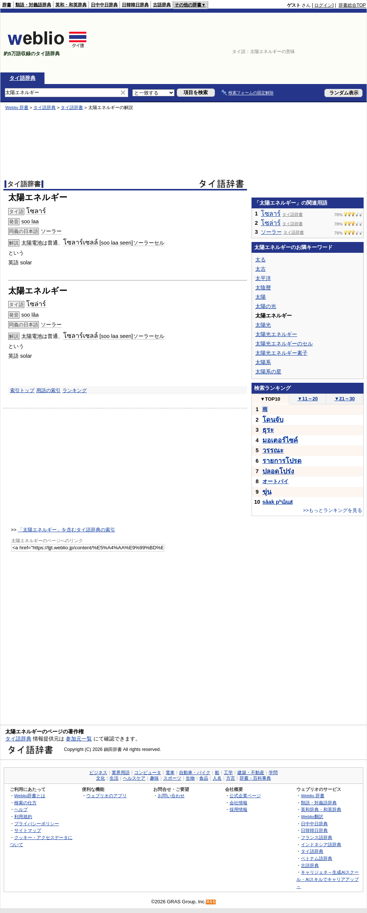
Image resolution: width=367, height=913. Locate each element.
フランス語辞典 (316, 837)
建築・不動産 (250, 772)
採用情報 (238, 809)
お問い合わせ (171, 795)
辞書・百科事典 (255, 778)
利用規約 (23, 816)
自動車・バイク (194, 772)
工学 (228, 772)
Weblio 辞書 (16, 107)
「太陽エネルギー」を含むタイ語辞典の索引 (66, 529)
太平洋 (263, 278)
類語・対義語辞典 (33, 5)
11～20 (307, 398)
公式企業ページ (245, 795)
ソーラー (51, 231)
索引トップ (22, 390)
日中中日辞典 (104, 5)
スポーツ (172, 778)
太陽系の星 (268, 372)
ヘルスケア (134, 778)
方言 (230, 778)
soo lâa (29, 315)
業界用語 (121, 772)
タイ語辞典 (22, 78)
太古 (260, 269)
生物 (190, 778)
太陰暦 (263, 288)
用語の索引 (48, 390)
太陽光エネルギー (276, 334)
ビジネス (98, 772)
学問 (273, 772)
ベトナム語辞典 (316, 858)
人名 (217, 778)
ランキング (74, 390)
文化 (100, 778)
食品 (203, 778)
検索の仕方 (25, 802)
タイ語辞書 (72, 107)
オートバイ (275, 481)
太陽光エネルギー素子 (281, 353)
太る (260, 260)
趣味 (154, 778)
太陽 (260, 297)
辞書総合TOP (352, 5)
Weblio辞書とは (29, 795)
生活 (114, 778)
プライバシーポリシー (36, 823)
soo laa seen (116, 243)
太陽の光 (265, 306)
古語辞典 (162, 5)
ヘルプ (21, 809)
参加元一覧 (79, 739)
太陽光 (263, 325)
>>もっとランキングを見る (332, 510)
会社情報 (238, 802)
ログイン (323, 5)
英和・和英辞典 (71, 5)
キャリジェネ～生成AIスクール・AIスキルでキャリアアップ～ (327, 879)
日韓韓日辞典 (135, 5)
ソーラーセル (148, 243)
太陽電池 (31, 243)
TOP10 (270, 399)
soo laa (29, 221)
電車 (170, 772)
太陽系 (263, 362)
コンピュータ (147, 772)
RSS (211, 902)
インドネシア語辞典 (321, 844)
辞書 (6, 5)
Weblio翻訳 (312, 816)
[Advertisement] (331, 43)
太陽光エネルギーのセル (284, 344)
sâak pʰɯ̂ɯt (277, 502)
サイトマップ (27, 830)
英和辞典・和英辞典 (321, 809)
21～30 (344, 398)
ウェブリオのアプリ (106, 795)
